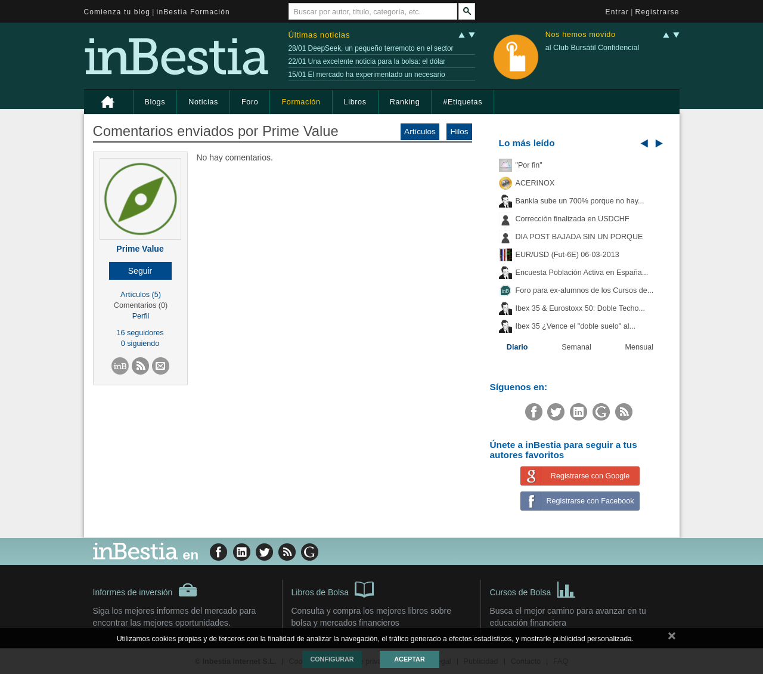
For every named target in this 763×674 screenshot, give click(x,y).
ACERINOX (535, 183)
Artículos (420, 131)
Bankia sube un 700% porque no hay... (580, 201)
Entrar (617, 12)
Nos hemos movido (580, 35)
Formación (300, 102)
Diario (517, 347)
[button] (140, 271)
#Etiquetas (462, 102)
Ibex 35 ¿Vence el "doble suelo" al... (575, 326)
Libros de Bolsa (332, 589)
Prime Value (139, 248)
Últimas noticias (320, 34)
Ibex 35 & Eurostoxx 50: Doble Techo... (581, 308)
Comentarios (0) (141, 305)
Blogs (155, 102)
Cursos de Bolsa (533, 589)
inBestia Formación (193, 12)
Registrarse (657, 12)
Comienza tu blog (117, 12)
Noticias (203, 102)
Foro (249, 102)
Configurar (331, 659)
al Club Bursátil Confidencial (592, 48)
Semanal (576, 347)
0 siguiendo (140, 343)
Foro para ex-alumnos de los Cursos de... (585, 290)
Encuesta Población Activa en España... (582, 272)
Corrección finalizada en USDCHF (572, 219)
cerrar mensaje (672, 638)
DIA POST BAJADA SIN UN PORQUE (579, 237)
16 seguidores (139, 333)
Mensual (639, 347)
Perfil (141, 316)
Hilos (459, 131)
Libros (355, 102)
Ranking (405, 102)
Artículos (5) (140, 294)
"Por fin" (529, 165)
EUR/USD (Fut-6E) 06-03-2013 (567, 255)
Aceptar (409, 659)
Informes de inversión (145, 590)
